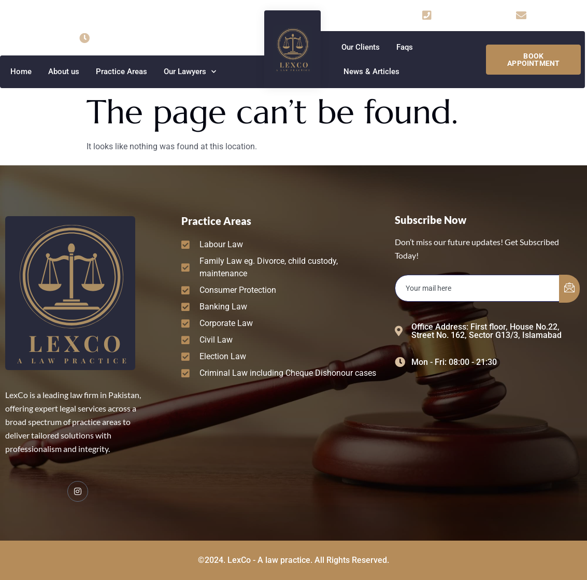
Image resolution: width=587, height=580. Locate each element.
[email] (477, 288)
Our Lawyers (190, 72)
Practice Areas (121, 71)
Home (21, 71)
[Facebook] (77, 491)
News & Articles (371, 71)
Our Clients (360, 47)
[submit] (569, 289)
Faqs (404, 47)
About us (63, 71)
